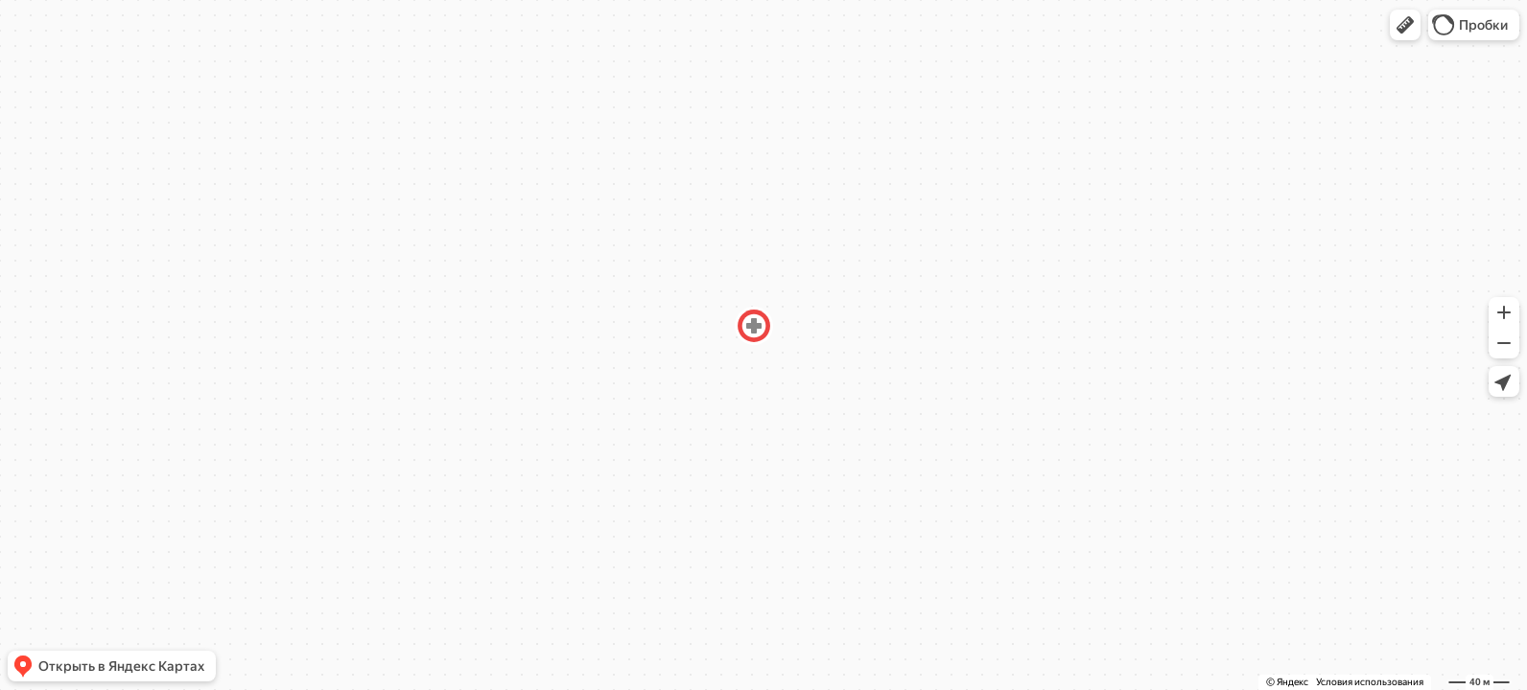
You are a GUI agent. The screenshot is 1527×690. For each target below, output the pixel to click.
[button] (1405, 25)
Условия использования (1369, 682)
